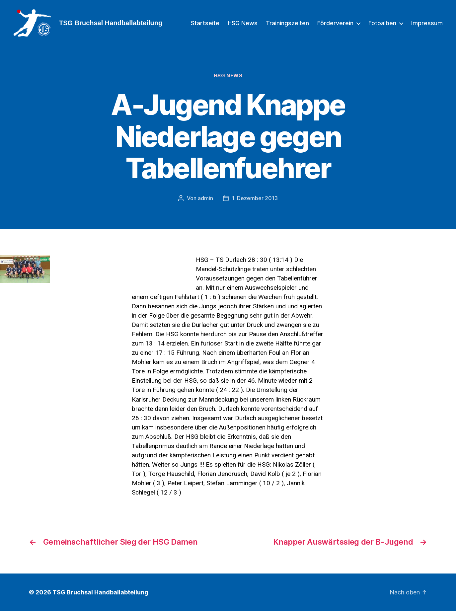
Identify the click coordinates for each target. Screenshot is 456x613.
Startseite (205, 24)
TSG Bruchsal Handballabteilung (100, 594)
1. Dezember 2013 (255, 200)
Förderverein (335, 24)
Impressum (427, 24)
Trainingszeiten (287, 24)
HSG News (243, 24)
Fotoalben (382, 24)
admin (205, 200)
